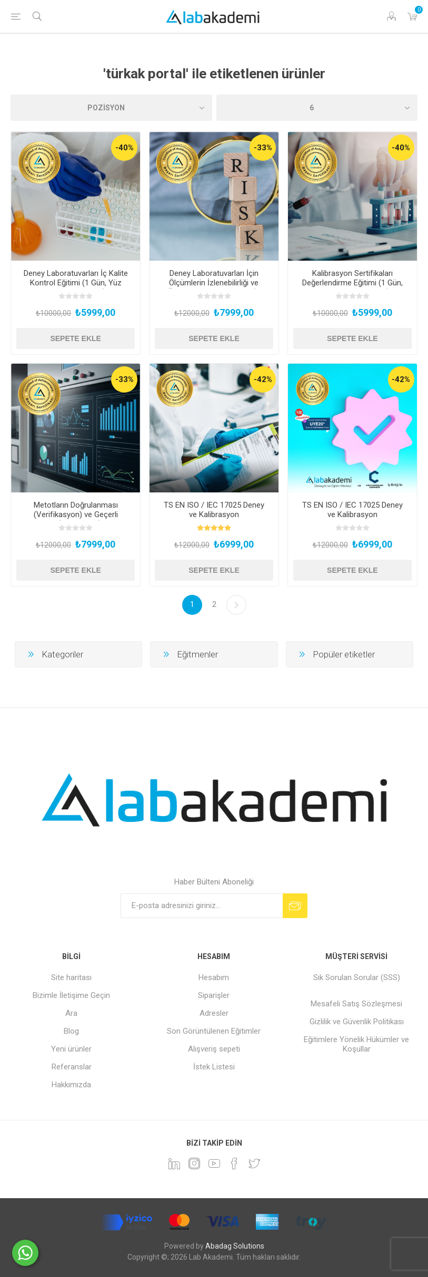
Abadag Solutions (234, 1246)
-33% (263, 147)
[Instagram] (194, 1163)
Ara (71, 1013)
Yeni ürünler (71, 1049)
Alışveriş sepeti (214, 1049)
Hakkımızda (71, 1084)
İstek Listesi (214, 1067)
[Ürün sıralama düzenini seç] (111, 108)
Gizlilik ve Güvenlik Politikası (357, 1021)
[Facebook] (234, 1163)
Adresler (214, 1013)
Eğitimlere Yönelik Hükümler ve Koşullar (356, 1044)
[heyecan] (254, 1163)
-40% (124, 147)
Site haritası (71, 977)
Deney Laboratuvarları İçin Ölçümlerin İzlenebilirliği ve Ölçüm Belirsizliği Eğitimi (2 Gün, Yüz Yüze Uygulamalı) (214, 287)
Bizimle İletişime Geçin (71, 995)
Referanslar (72, 1067)
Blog (71, 1031)
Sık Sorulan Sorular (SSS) (356, 977)
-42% (263, 379)
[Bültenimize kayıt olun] (202, 905)
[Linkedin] (174, 1163)
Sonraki (236, 605)
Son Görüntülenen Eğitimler (214, 1031)
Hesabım (213, 977)
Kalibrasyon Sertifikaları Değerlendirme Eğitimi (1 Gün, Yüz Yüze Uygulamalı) (352, 283)
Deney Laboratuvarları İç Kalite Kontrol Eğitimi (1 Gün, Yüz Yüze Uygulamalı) (76, 283)
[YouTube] (214, 1163)
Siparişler (214, 995)
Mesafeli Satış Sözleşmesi (356, 1003)
